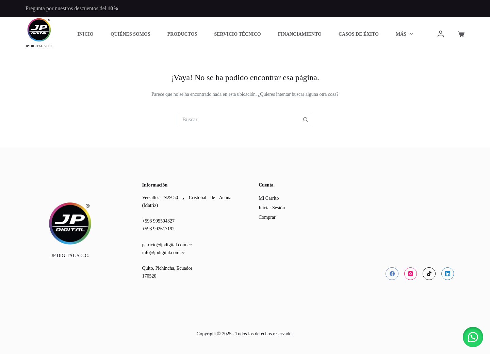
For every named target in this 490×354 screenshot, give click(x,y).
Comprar (267, 217)
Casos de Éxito (359, 34)
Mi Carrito (269, 198)
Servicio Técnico (237, 34)
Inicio (85, 34)
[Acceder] (440, 34)
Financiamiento (300, 34)
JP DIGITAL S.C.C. (39, 46)
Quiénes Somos (130, 34)
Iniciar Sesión (272, 207)
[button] (473, 337)
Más (405, 34)
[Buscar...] (237, 119)
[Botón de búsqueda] (305, 119)
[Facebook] (392, 273)
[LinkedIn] (447, 273)
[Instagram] (410, 273)
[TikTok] (429, 273)
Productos (182, 34)
